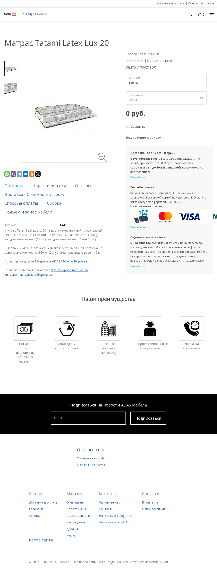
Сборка (54, 203)
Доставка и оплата (170, 3)
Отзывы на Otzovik (91, 465)
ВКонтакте (150, 502)
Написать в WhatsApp (115, 522)
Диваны (72, 529)
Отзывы (83, 185)
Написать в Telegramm (116, 515)
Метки (71, 535)
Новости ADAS (77, 509)
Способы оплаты (21, 203)
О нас (210, 3)
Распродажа (75, 522)
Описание (14, 185)
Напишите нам (110, 502)
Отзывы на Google (91, 458)
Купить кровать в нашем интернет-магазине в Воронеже (46, 272)
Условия (35, 515)
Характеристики (49, 185)
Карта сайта (41, 540)
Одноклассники (153, 509)
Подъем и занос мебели (28, 212)
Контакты (195, 3)
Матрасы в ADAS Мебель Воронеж (61, 261)
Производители (78, 515)
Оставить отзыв (159, 60)
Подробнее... (139, 177)
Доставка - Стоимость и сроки (34, 194)
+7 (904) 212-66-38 (33, 14)
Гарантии (36, 509)
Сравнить (138, 126)
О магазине (75, 502)
